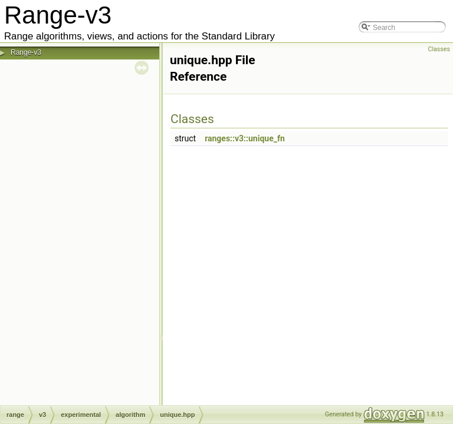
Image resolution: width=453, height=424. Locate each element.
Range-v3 (26, 52)
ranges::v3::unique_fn (245, 138)
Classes (439, 49)
